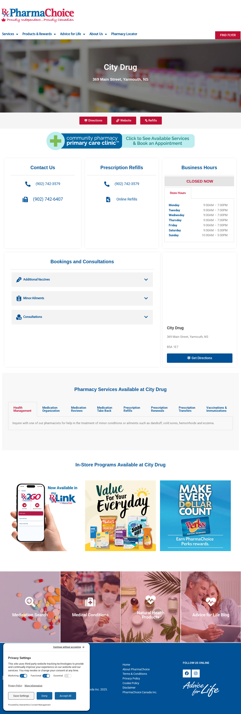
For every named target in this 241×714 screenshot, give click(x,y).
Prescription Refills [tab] (132, 409)
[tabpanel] (199, 220)
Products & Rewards (39, 34)
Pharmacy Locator (124, 34)
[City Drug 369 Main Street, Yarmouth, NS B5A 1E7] (199, 288)
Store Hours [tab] (178, 193)
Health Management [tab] (22, 409)
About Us (98, 34)
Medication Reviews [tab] (78, 409)
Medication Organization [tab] (51, 409)
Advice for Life (72, 34)
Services (10, 34)
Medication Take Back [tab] (104, 409)
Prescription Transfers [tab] (187, 409)
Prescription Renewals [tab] (159, 409)
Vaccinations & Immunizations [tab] (216, 409)
